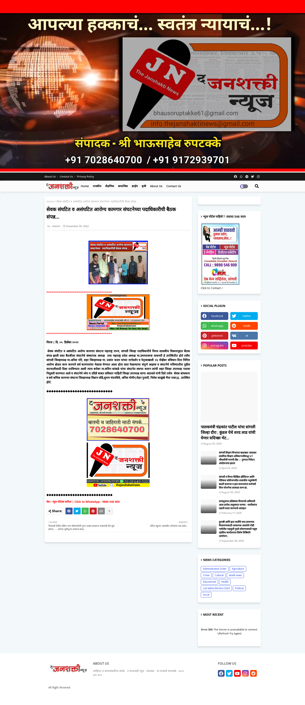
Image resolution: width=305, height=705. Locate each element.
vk (246, 335)
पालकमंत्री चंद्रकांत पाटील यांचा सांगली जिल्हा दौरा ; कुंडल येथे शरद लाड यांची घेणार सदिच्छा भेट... (228, 432)
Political (239, 588)
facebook (217, 316)
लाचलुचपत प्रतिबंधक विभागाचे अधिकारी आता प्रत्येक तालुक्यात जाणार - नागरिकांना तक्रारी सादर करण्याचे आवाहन (238, 504)
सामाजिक (123, 186)
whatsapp (217, 326)
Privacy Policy (85, 176)
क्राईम (135, 186)
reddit (246, 326)
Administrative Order (215, 568)
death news (235, 575)
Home (85, 186)
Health (225, 581)
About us (156, 186)
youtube (246, 345)
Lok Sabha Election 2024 (216, 588)
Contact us (67, 176)
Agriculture (238, 568)
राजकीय (97, 186)
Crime (206, 575)
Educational (209, 581)
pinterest (217, 335)
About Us (50, 176)
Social (206, 594)
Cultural (219, 575)
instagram (217, 345)
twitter (247, 316)
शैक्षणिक (109, 186)
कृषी (144, 186)
